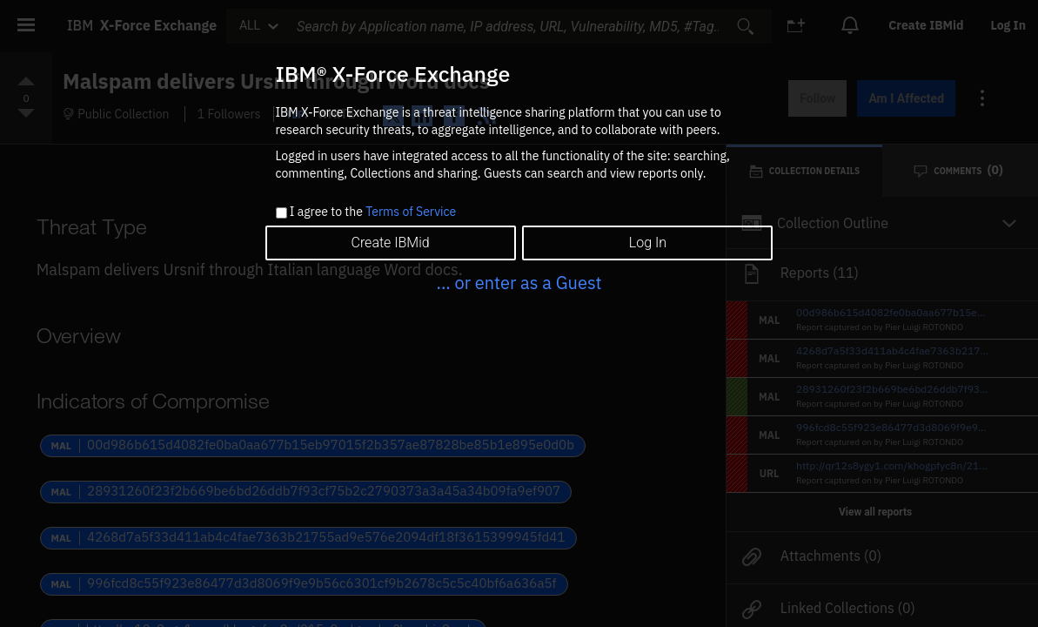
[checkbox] (281, 213)
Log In (647, 242)
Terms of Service (410, 211)
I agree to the (373, 212)
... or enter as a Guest (518, 282)
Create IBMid (390, 242)
